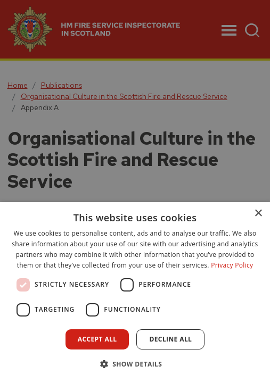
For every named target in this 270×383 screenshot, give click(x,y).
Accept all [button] (97, 339)
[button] (135, 363)
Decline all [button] (170, 339)
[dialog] (135, 292)
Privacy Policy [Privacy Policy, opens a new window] (232, 265)
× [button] (258, 214)
